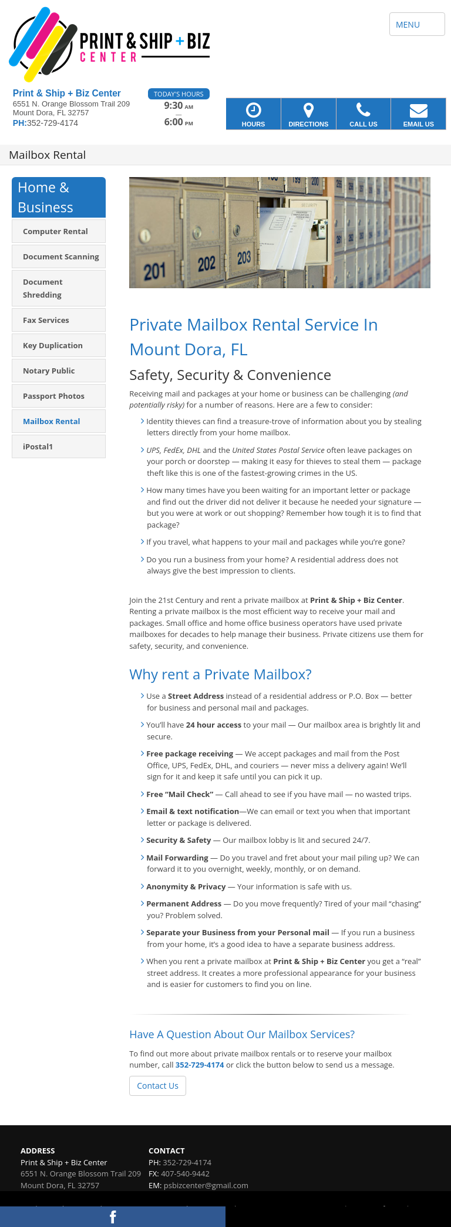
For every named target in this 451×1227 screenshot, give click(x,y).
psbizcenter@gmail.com (206, 1185)
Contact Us (158, 1085)
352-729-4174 (200, 1064)
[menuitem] (58, 231)
